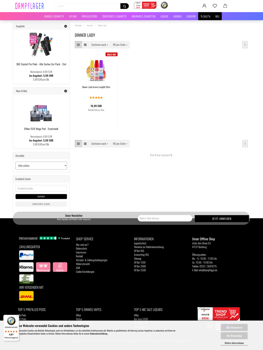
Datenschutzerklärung (98, 333)
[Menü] (17, 317)
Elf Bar (73, 16)
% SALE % (205, 16)
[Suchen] (124, 6)
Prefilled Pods (89, 16)
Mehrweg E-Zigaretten (143, 16)
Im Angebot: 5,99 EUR (41, 74)
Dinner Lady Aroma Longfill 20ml (96, 87)
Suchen (41, 196)
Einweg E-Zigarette (54, 16)
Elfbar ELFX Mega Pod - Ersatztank (41, 129)
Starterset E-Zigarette (114, 16)
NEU (217, 16)
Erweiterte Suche (41, 204)
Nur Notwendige (234, 335)
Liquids (164, 16)
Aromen (177, 16)
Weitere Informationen (234, 343)
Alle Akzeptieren (234, 327)
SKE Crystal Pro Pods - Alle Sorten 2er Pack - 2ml (41, 64)
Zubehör (191, 16)
